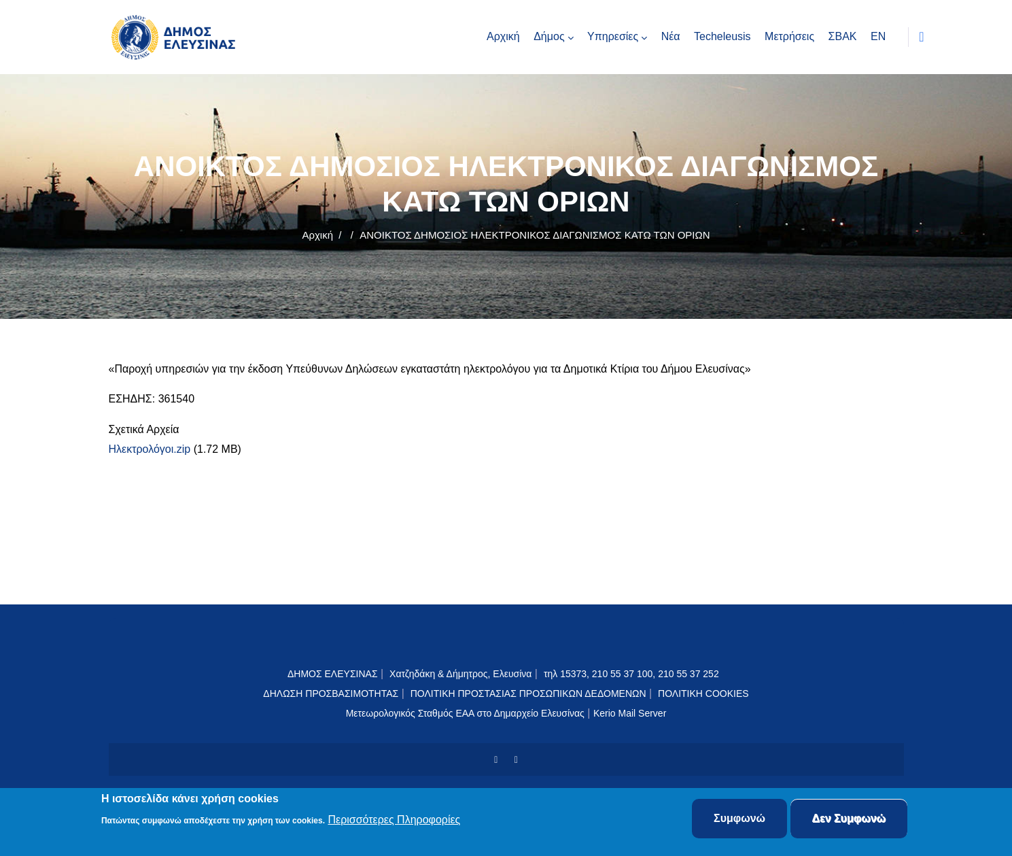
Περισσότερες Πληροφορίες (394, 820)
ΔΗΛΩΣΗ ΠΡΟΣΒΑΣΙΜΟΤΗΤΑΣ (330, 693)
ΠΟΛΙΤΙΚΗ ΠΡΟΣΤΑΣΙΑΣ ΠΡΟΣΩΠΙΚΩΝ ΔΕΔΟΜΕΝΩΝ (528, 693)
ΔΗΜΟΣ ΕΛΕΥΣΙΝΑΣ (332, 673)
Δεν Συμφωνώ (849, 819)
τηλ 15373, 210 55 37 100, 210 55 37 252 (633, 673)
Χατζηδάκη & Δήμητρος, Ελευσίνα (460, 673)
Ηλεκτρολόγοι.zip (150, 449)
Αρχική (317, 235)
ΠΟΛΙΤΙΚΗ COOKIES (703, 693)
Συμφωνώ (739, 819)
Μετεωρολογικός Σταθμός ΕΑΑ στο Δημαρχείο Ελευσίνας (465, 713)
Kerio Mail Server (629, 713)
